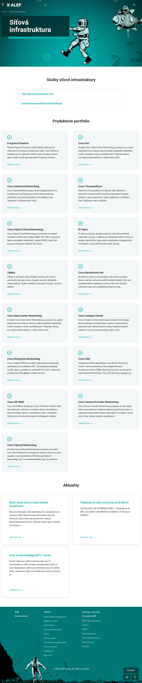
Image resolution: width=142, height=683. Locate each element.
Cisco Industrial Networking (23, 186)
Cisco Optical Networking (22, 445)
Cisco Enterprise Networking (23, 358)
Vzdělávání (48, 651)
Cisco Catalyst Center (90, 315)
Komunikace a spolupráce (55, 642)
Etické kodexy (88, 642)
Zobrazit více (14, 164)
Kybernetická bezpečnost (55, 617)
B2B (17, 612)
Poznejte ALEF (89, 616)
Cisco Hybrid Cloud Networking (25, 229)
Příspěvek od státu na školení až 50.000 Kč (104, 502)
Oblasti (47, 612)
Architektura (49, 625)
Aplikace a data (50, 621)
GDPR (84, 629)
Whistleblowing (88, 634)
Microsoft (48, 655)
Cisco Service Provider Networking (98, 401)
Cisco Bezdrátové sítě (90, 272)
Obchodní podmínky (91, 638)
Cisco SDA (84, 358)
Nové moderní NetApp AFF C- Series (30, 555)
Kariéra (85, 625)
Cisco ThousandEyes (90, 186)
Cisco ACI (83, 143)
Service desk (21, 616)
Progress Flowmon (18, 143)
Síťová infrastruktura (53, 629)
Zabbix (11, 272)
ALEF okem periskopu (91, 621)
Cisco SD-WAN (15, 401)
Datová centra (50, 638)
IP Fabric (83, 229)
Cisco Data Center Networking (24, 315)
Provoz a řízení (50, 647)
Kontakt (85, 646)
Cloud (46, 634)
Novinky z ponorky (91, 612)
